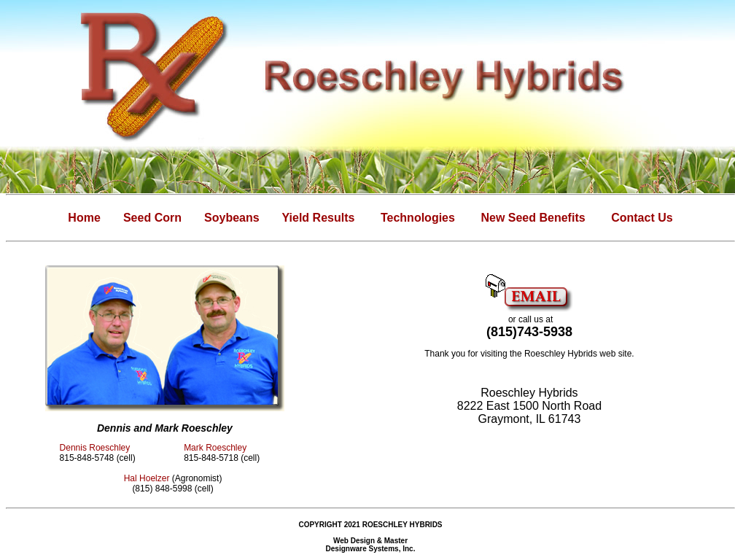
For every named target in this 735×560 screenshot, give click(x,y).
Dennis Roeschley (95, 448)
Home (84, 217)
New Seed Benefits (533, 217)
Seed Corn (152, 217)
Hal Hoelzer (147, 478)
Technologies (418, 217)
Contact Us (641, 217)
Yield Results (318, 217)
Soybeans (232, 217)
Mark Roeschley (215, 448)
